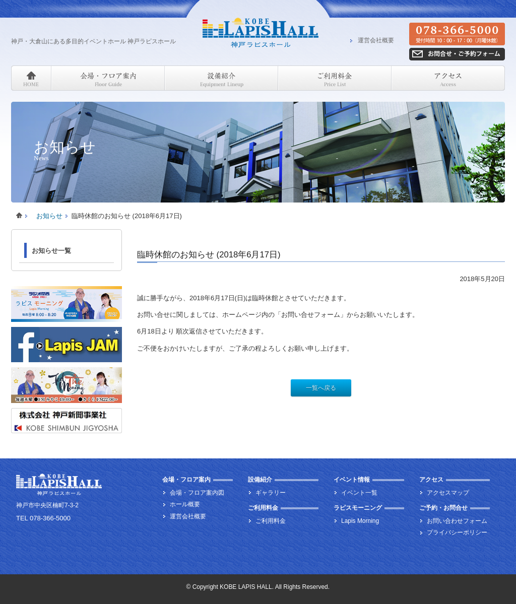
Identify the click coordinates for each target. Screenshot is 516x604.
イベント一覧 (359, 492)
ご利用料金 (270, 520)
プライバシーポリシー (457, 532)
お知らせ (49, 216)
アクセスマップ (448, 492)
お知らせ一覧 (51, 250)
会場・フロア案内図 (197, 492)
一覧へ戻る (321, 387)
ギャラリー (270, 492)
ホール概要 (185, 504)
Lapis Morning (360, 520)
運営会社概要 (376, 41)
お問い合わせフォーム (457, 520)
